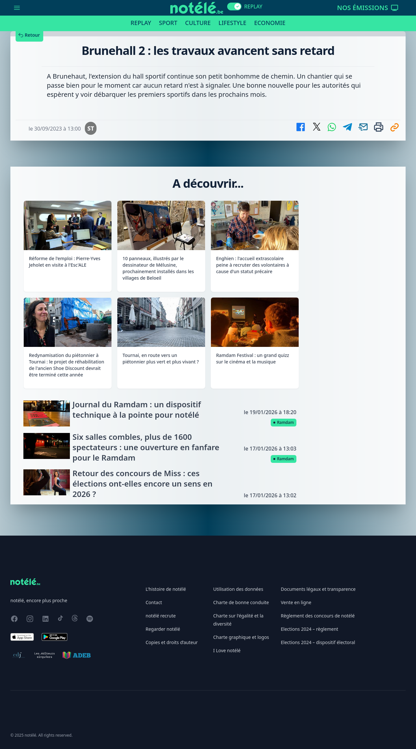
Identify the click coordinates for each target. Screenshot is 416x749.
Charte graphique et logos (241, 637)
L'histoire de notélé (166, 589)
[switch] (234, 6)
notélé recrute (161, 616)
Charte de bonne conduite (241, 602)
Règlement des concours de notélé (318, 616)
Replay (141, 23)
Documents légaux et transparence (318, 589)
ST (90, 128)
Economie (269, 23)
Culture (198, 23)
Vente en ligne (296, 602)
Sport (168, 23)
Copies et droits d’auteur (172, 642)
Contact (154, 602)
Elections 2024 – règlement (309, 629)
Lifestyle (232, 23)
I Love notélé (226, 650)
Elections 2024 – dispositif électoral (318, 642)
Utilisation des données (238, 589)
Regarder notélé (163, 629)
